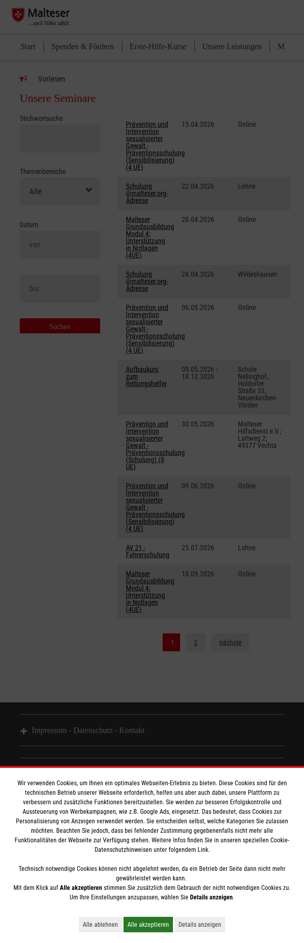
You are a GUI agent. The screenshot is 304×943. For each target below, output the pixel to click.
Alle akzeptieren (150, 924)
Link (203, 849)
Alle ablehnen (102, 924)
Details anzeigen (202, 924)
